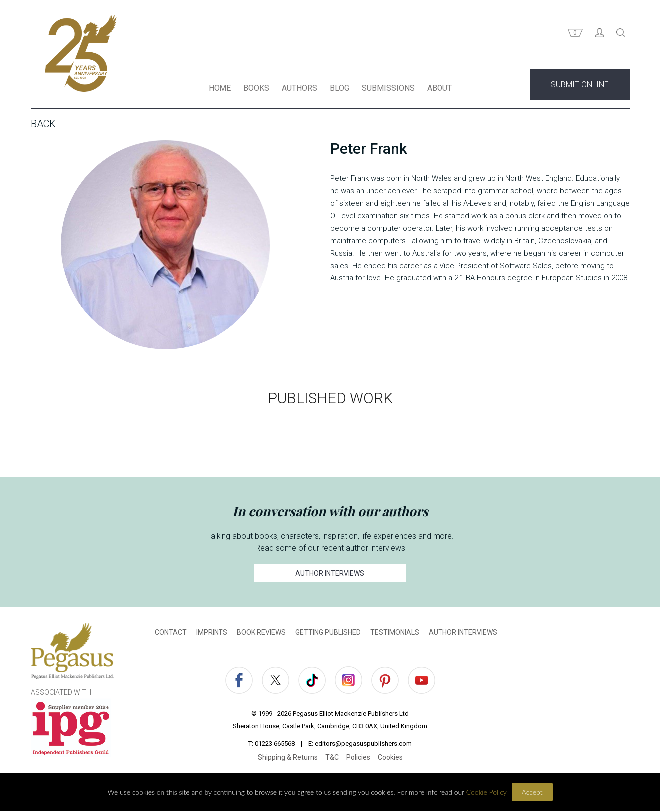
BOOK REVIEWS (261, 633)
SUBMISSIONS (388, 89)
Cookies (390, 758)
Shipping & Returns (288, 758)
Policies (358, 758)
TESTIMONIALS (394, 633)
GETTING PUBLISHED (328, 633)
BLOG (339, 89)
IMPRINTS (211, 633)
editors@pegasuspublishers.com (363, 744)
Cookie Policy (486, 792)
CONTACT (171, 633)
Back (43, 125)
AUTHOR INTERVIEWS (329, 574)
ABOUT (439, 89)
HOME (220, 89)
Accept (532, 792)
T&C (332, 758)
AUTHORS (299, 89)
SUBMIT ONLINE (580, 85)
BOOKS (256, 89)
